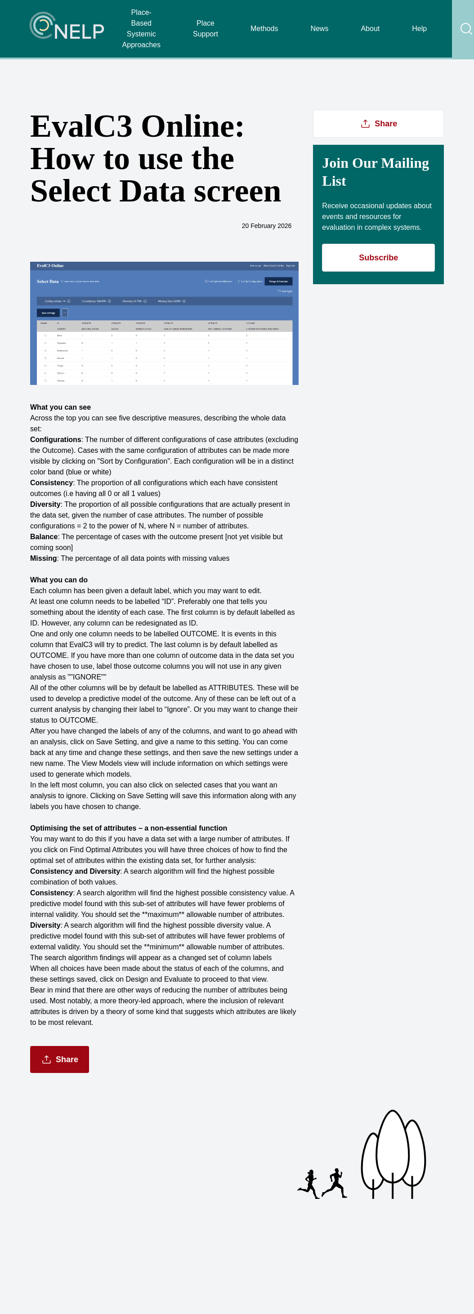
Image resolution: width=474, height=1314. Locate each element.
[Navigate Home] (67, 29)
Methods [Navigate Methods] (264, 28)
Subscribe (378, 257)
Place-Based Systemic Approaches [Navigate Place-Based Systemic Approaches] (141, 29)
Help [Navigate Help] (419, 28)
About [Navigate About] (370, 28)
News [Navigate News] (319, 28)
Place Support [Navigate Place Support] (205, 28)
